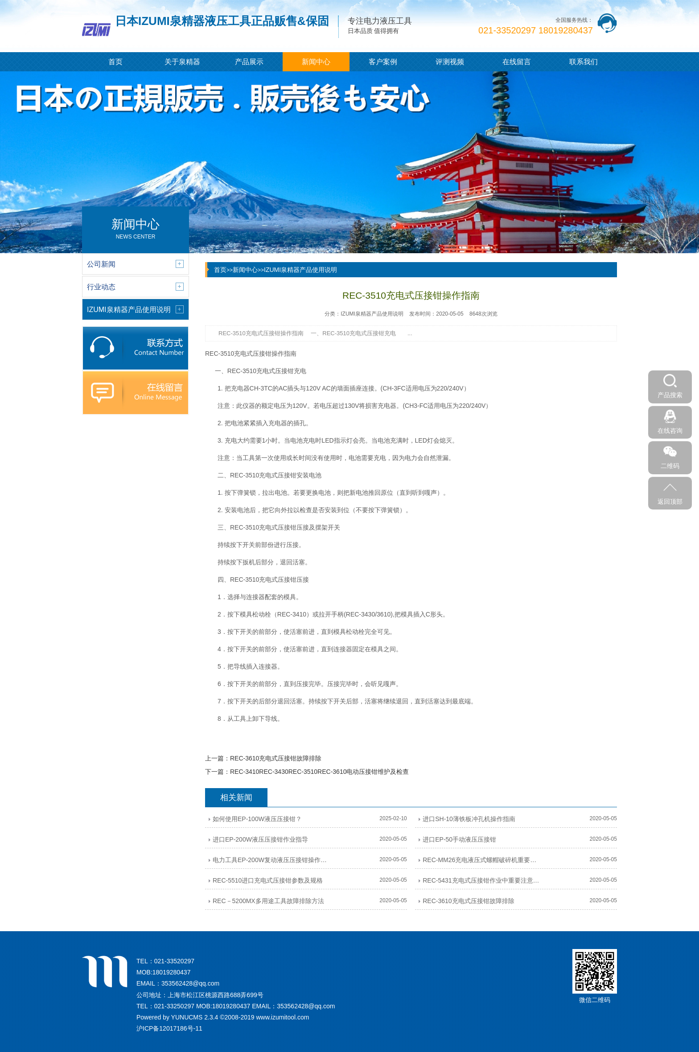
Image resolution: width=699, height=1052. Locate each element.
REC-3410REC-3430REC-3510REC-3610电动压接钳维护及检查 (319, 771)
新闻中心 (316, 62)
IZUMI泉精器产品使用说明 (300, 269)
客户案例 (383, 62)
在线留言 (516, 62)
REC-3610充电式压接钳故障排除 (275, 758)
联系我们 (583, 62)
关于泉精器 (182, 62)
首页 (115, 62)
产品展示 (249, 62)
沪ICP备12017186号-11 (169, 1028)
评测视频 (450, 62)
